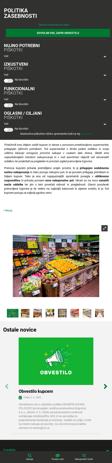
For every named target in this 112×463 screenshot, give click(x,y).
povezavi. (86, 133)
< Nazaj (7, 210)
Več (6, 56)
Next (105, 384)
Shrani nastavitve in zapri (54, 24)
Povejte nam (58, 459)
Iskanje (29, 459)
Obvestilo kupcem (36, 391)
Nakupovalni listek (84, 459)
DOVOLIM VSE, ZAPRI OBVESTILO (58, 33)
